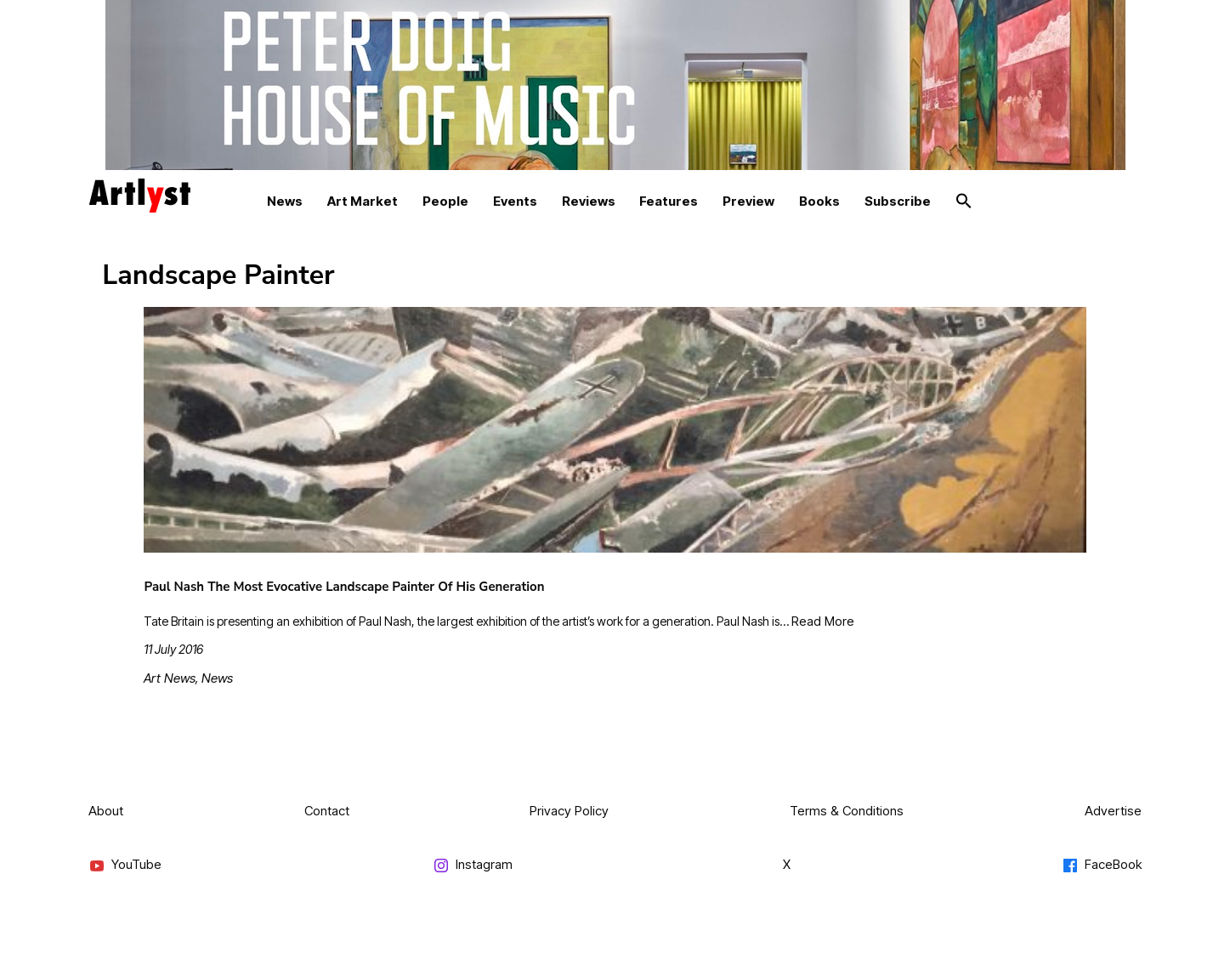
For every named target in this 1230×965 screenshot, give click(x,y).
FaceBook (1102, 865)
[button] (963, 201)
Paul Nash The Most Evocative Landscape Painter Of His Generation (344, 586)
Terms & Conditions (847, 811)
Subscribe (897, 201)
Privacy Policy (569, 811)
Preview (748, 201)
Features (668, 201)
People (445, 201)
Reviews (588, 201)
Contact (326, 811)
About (105, 811)
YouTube (125, 865)
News (285, 201)
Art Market (362, 201)
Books (819, 201)
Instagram (473, 865)
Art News (170, 678)
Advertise (1113, 811)
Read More (822, 621)
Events (515, 201)
